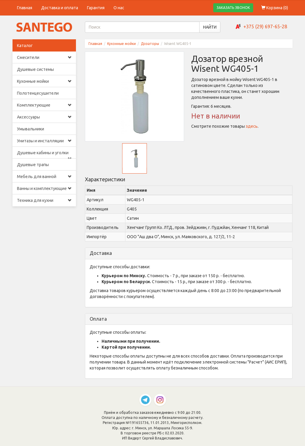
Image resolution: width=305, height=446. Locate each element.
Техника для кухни (44, 200)
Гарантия (96, 7)
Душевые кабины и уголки (44, 154)
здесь (252, 126)
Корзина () (274, 7)
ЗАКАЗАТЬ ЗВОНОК (233, 8)
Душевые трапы (33, 164)
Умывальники (30, 129)
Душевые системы (35, 69)
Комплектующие (44, 105)
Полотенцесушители (38, 93)
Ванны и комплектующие (44, 188)
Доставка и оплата (59, 7)
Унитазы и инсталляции (44, 141)
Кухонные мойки (44, 81)
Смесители (44, 57)
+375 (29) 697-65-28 (265, 26)
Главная (24, 7)
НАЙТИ (210, 27)
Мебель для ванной (44, 176)
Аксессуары (44, 117)
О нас (118, 7)
